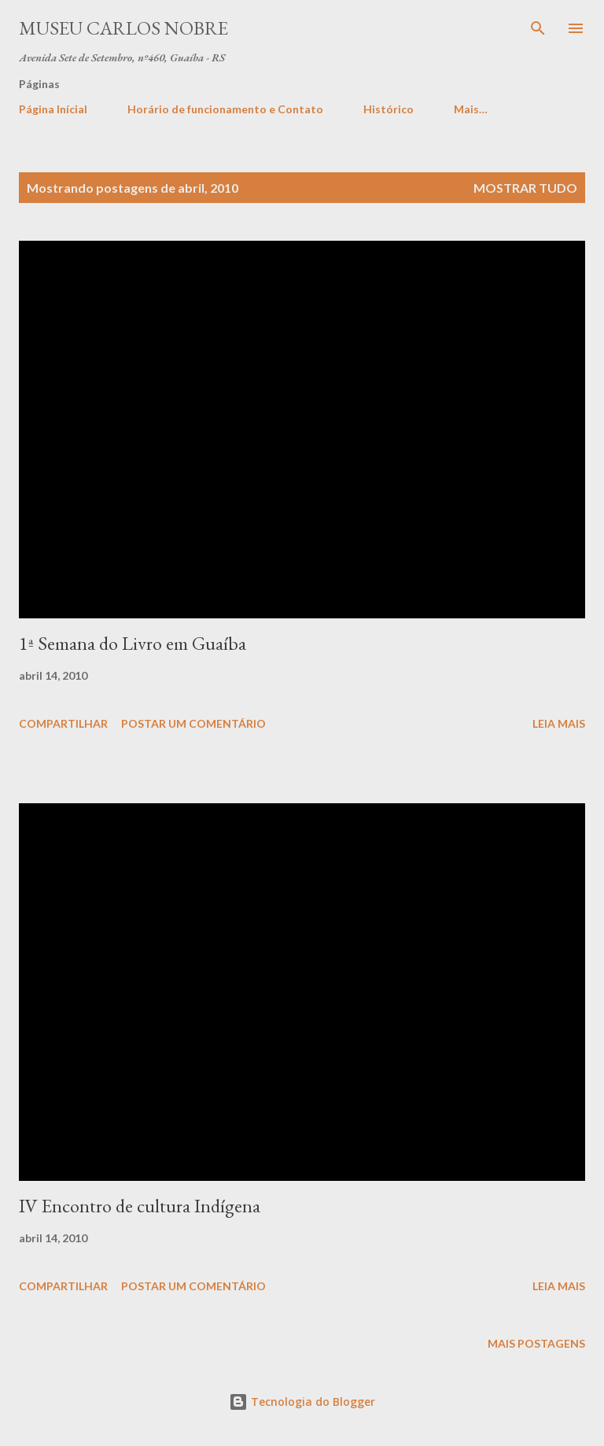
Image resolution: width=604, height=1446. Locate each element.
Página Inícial (53, 109)
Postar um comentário (193, 723)
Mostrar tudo (525, 187)
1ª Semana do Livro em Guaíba (132, 643)
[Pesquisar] (537, 28)
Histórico (388, 109)
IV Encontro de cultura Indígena (139, 1205)
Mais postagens (536, 1343)
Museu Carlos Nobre (123, 28)
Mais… (471, 109)
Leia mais (558, 723)
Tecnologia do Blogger (302, 1401)
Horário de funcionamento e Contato (225, 109)
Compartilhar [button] (63, 723)
